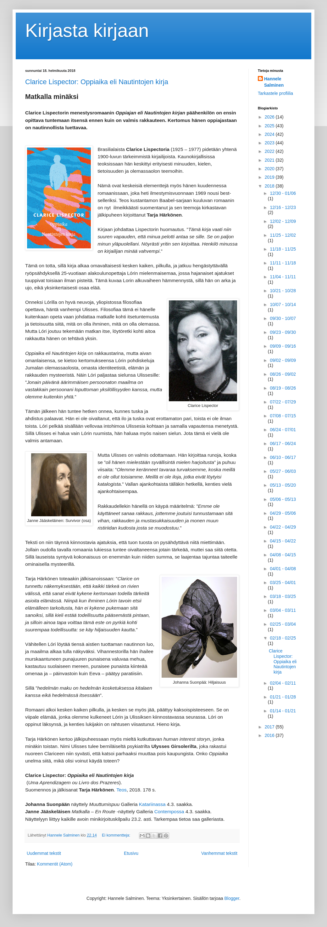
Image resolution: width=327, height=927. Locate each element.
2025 (270, 125)
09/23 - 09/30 (283, 332)
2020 (270, 168)
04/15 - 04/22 (283, 540)
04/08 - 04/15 (283, 554)
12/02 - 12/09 (283, 221)
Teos (121, 789)
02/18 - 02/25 (283, 637)
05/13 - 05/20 (283, 485)
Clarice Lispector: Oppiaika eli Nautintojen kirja (96, 82)
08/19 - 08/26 (283, 388)
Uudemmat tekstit (44, 853)
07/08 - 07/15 (283, 415)
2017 (270, 726)
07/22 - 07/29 (283, 401)
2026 (270, 116)
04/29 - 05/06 (283, 513)
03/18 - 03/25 (283, 596)
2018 (270, 185)
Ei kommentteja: (116, 835)
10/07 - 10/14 (283, 304)
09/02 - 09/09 (283, 360)
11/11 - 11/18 (283, 262)
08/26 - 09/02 (283, 374)
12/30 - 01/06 (283, 193)
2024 (270, 134)
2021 (270, 160)
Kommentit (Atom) (55, 863)
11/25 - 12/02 (283, 235)
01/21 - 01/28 (283, 696)
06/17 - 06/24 (283, 443)
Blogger (231, 898)
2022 (270, 151)
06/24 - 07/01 (283, 429)
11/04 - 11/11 (283, 276)
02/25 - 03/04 (283, 624)
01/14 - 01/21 (283, 710)
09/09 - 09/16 (283, 346)
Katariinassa (152, 804)
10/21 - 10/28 (283, 290)
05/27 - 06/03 (283, 471)
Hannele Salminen (274, 82)
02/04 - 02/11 (283, 683)
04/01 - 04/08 (283, 568)
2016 (270, 735)
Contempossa (169, 811)
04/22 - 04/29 (283, 527)
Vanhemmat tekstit (219, 853)
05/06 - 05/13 (283, 499)
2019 (270, 177)
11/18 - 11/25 (283, 249)
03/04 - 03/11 (283, 610)
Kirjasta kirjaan (87, 30)
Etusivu (131, 853)
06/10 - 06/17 (283, 457)
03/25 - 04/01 (283, 582)
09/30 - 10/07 (283, 318)
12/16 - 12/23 (283, 207)
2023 (270, 142)
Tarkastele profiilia (275, 93)
